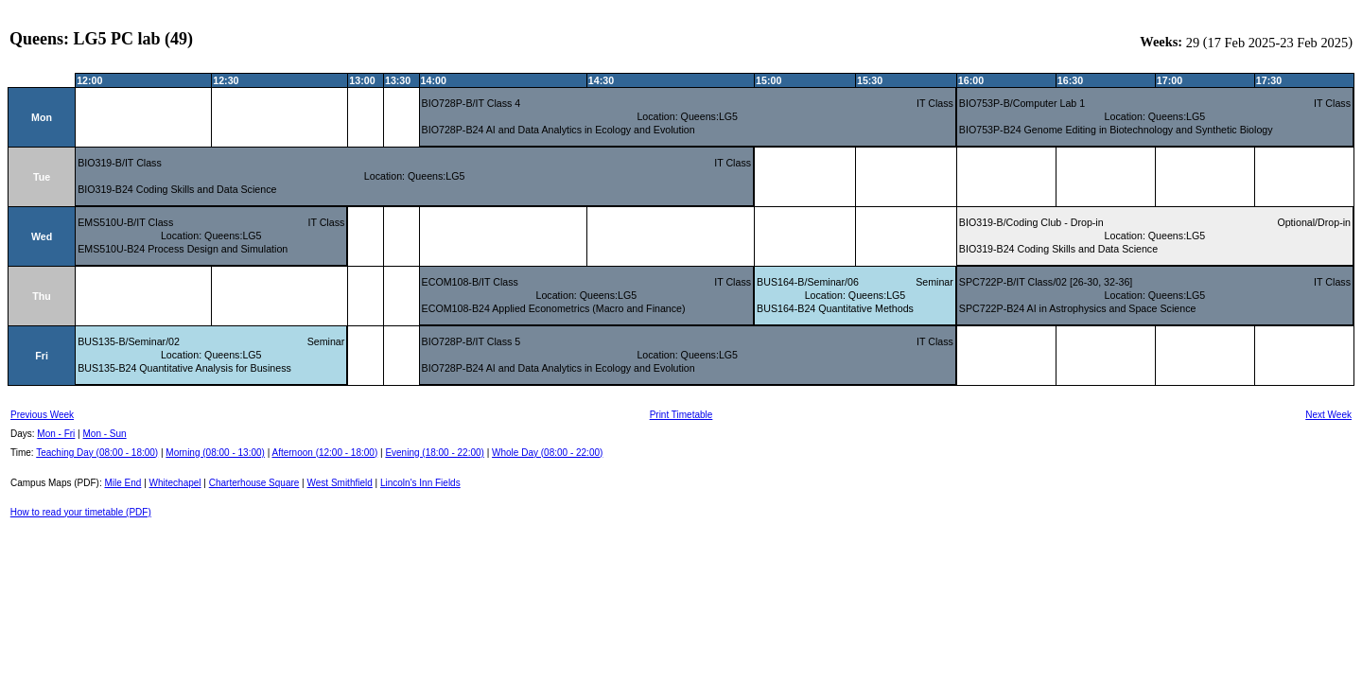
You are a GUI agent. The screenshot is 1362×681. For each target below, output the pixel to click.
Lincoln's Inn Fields (420, 483)
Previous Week (42, 415)
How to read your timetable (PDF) (80, 512)
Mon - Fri (56, 433)
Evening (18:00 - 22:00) (434, 452)
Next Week (1328, 415)
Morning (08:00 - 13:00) (215, 452)
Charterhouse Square (254, 483)
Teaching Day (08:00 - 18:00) (97, 452)
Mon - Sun (105, 433)
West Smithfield (340, 483)
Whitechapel (175, 483)
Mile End (122, 483)
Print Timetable (681, 415)
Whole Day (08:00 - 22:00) (547, 452)
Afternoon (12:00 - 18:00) (324, 452)
